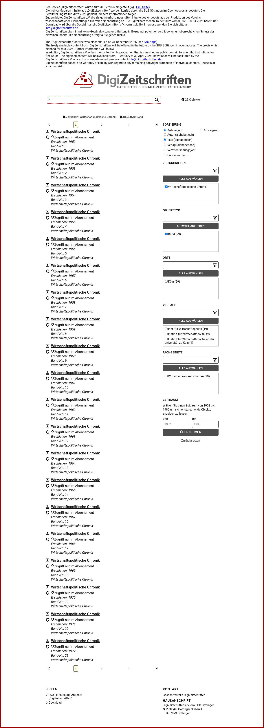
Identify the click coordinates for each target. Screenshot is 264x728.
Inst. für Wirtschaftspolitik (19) (186, 329)
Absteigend (209, 130)
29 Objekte (191, 99)
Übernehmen (190, 432)
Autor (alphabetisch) (179, 134)
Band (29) (173, 234)
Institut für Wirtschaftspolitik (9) (187, 334)
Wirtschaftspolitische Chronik (75, 131)
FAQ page (150, 42)
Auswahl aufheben (191, 226)
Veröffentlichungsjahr (179, 150)
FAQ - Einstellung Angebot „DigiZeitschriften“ (65, 696)
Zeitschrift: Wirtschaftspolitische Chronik (89, 116)
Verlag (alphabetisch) (179, 145)
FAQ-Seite (142, 7)
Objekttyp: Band (131, 116)
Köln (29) (172, 281)
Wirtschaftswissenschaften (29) (187, 376)
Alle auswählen (191, 178)
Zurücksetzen (190, 440)
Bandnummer (174, 155)
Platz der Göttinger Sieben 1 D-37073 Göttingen (184, 711)
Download (55, 702)
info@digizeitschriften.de (61, 28)
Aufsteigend (173, 130)
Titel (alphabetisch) (178, 140)
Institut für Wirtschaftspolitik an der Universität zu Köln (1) (189, 340)
